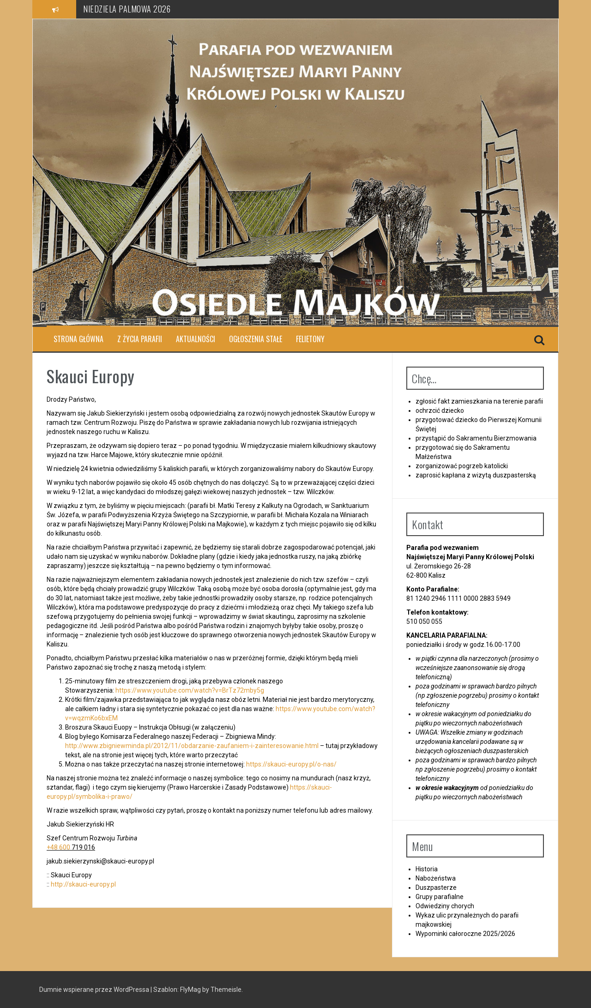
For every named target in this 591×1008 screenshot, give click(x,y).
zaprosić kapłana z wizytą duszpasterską (476, 475)
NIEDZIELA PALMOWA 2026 (126, 9)
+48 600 (58, 847)
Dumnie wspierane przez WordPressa (95, 989)
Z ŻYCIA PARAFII (139, 339)
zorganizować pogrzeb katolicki (462, 466)
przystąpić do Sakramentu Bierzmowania (476, 438)
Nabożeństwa (436, 878)
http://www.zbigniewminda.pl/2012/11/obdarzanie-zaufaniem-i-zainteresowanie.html (192, 745)
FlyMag (190, 989)
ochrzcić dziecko (440, 410)
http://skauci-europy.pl (83, 884)
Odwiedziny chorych (445, 906)
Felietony (310, 339)
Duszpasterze (436, 887)
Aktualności (195, 339)
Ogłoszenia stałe (255, 339)
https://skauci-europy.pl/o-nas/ (291, 764)
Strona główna (78, 339)
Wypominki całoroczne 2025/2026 (465, 933)
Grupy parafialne (440, 896)
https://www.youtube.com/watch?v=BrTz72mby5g (189, 690)
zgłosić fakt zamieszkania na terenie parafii (479, 401)
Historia (427, 869)
